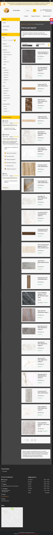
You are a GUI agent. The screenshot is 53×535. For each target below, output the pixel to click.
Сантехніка (5, 29)
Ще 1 (5, 82)
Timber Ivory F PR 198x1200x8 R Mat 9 (43, 117)
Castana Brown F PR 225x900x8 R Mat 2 (43, 230)
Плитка (32, 24)
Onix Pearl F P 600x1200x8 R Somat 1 (43, 262)
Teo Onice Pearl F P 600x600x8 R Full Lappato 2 (42, 214)
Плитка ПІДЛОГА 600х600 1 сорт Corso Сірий (43, 424)
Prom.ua (32, 532)
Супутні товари (6, 26)
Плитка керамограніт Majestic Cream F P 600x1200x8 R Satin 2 (43, 246)
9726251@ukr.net (5, 496)
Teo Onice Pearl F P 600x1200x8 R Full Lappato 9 (42, 69)
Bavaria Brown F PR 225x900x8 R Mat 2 (42, 278)
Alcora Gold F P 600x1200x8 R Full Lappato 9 (42, 360)
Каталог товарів (26, 24)
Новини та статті (46, 16)
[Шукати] (34, 10)
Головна (26, 16)
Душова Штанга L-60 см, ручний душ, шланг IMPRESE (10, 129)
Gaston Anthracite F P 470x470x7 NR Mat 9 (43, 52)
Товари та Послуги (35, 16)
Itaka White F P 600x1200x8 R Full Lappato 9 (42, 198)
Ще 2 (5, 64)
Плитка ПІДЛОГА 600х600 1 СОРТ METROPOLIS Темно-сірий (43, 295)
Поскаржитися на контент (23, 533)
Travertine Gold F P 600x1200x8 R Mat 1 (43, 165)
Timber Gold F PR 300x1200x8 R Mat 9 (43, 85)
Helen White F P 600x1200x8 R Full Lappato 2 (42, 149)
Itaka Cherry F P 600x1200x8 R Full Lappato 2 (42, 101)
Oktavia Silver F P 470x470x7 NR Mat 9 (11, 148)
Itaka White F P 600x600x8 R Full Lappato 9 (42, 133)
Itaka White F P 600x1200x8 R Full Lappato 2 (42, 344)
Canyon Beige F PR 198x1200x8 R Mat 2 (43, 181)
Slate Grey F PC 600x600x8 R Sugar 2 (43, 311)
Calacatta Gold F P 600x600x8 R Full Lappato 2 (42, 376)
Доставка (5, 471)
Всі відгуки (5, 187)
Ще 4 (5, 100)
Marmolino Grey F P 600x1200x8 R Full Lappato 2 (42, 327)
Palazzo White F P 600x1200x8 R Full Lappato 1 (42, 408)
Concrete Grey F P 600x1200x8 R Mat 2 (43, 392)
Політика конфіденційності (34, 533)
